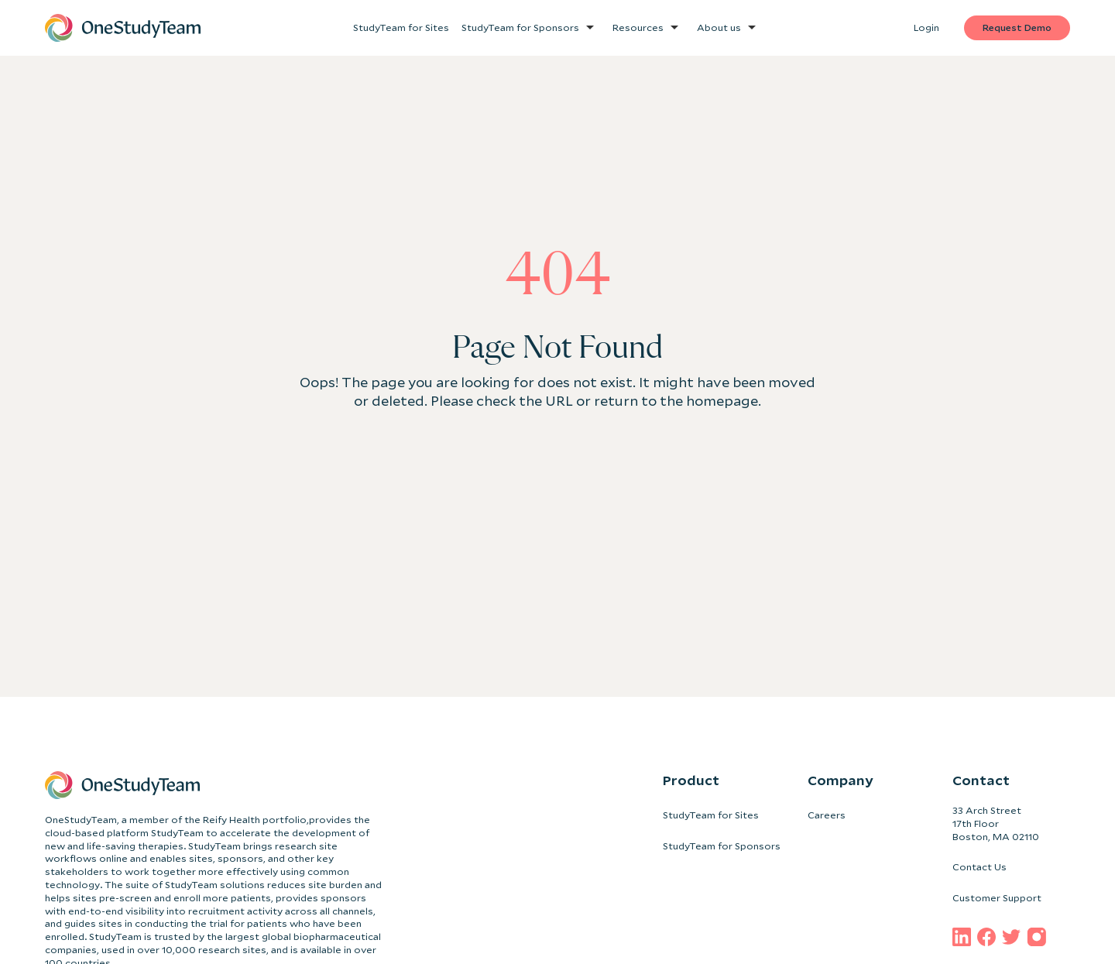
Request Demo (1017, 27)
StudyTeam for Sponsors (721, 846)
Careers (827, 815)
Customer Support (996, 898)
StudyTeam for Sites (711, 815)
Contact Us (979, 867)
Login (926, 27)
